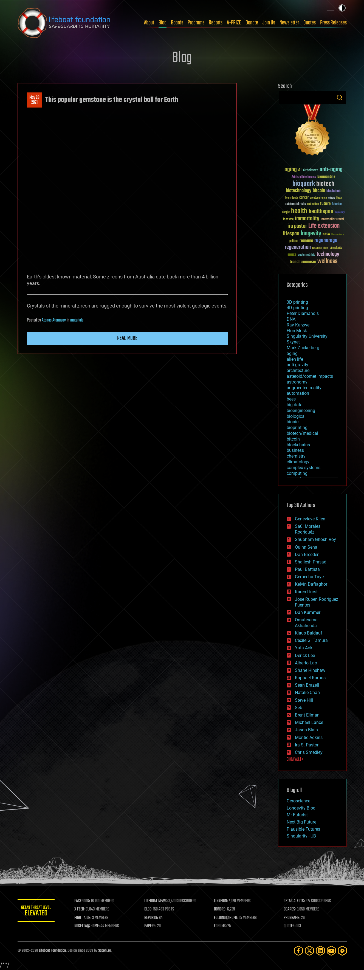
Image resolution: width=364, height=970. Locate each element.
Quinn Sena (306, 547)
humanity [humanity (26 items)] (340, 212)
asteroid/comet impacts (310, 376)
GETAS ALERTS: (294, 901)
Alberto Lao (306, 663)
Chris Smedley (309, 752)
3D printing (297, 302)
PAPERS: (151, 926)
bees (291, 399)
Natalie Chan (307, 692)
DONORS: (221, 909)
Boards (177, 22)
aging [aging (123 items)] (290, 169)
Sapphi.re (104, 951)
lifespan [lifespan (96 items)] (291, 234)
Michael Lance (309, 722)
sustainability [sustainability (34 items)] (306, 255)
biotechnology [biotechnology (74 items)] (298, 191)
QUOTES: (290, 926)
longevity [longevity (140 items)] (311, 233)
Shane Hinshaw (310, 670)
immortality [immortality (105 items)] (307, 218)
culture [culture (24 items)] (331, 197)
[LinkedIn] (320, 950)
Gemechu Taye (309, 576)
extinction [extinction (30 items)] (313, 204)
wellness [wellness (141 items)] (327, 261)
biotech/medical (302, 433)
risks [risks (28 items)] (325, 248)
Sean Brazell (307, 685)
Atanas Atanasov (54, 320)
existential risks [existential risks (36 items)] (295, 204)
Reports (215, 22)
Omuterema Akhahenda (306, 622)
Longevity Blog (301, 808)
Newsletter (289, 22)
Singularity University (307, 336)
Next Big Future (301, 822)
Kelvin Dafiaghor (311, 584)
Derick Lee (305, 655)
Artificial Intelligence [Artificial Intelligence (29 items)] (304, 177)
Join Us (269, 22)
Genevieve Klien (310, 518)
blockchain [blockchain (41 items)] (333, 191)
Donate (252, 22)
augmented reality (304, 387)
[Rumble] (342, 950)
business (295, 450)
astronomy (297, 382)
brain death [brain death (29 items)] (291, 198)
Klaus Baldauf (308, 633)
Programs (196, 22)
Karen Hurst (306, 591)
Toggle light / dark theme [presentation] (342, 8)
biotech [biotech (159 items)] (325, 184)
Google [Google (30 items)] (286, 212)
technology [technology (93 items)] (328, 254)
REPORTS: (152, 917)
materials (76, 320)
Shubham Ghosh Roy (315, 539)
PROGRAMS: (292, 917)
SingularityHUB (301, 836)
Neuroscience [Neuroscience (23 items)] (337, 234)
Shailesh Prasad (310, 562)
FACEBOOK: (83, 901)
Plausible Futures (303, 829)
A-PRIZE (234, 22)
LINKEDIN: (221, 901)
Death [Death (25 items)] (339, 197)
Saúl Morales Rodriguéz (307, 529)
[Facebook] (298, 950)
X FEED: (81, 909)
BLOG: (149, 909)
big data (295, 404)
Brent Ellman (307, 715)
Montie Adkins (309, 737)
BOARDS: (290, 909)
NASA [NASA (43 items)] (326, 234)
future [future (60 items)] (325, 203)
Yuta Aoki (304, 647)
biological (296, 416)
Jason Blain (306, 729)
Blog (163, 22)
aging (292, 353)
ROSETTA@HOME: (88, 926)
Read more (127, 338)
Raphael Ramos (310, 677)
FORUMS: (221, 926)
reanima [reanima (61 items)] (306, 240)
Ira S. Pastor (306, 745)
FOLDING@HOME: (227, 917)
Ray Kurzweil (299, 325)
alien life (295, 359)
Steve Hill (304, 700)
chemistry (296, 456)
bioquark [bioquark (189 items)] (303, 184)
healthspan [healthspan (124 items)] (321, 211)
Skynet (293, 342)
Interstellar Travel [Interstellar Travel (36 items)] (332, 220)
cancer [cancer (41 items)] (304, 198)
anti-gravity (297, 364)
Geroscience (298, 800)
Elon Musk (297, 330)
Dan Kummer (307, 612)
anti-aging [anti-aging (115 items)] (331, 169)
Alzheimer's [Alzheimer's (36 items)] (310, 170)
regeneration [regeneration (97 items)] (298, 247)
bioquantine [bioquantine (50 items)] (326, 176)
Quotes (309, 22)
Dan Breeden (307, 554)
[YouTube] (331, 950)
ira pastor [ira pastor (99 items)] (297, 226)
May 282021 (34, 100)
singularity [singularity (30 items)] (336, 248)
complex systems (303, 467)
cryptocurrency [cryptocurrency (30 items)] (318, 198)
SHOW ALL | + (295, 759)
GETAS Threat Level (37, 911)
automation (298, 393)
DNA (291, 319)
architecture (298, 370)
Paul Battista (307, 569)
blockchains (298, 444)
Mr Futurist (297, 814)
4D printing (297, 307)
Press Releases (333, 22)
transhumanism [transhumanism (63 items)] (303, 261)
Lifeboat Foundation (52, 951)
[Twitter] (309, 950)
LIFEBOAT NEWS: (156, 901)
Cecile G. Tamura (311, 640)
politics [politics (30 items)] (293, 241)
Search (339, 97)
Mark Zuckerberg (303, 347)
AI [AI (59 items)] (299, 170)
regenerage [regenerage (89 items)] (325, 241)
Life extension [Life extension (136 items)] (324, 226)
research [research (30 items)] (317, 248)
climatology (298, 461)
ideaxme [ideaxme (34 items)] (288, 220)
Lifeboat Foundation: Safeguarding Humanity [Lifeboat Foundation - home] (64, 23)
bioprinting (297, 427)
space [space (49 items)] (292, 254)
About (149, 22)
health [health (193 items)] (299, 211)
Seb (298, 707)
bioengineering (301, 410)
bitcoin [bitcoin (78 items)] (319, 191)
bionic (292, 421)
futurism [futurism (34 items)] (337, 204)
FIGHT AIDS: (84, 917)
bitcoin (293, 439)
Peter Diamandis (303, 313)
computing (297, 473)
